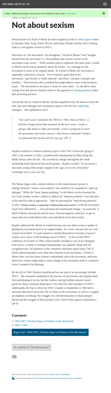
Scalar (28, 378)
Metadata (66, 374)
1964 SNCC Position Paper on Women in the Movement (43, 321)
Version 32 (16, 374)
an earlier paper (83, 39)
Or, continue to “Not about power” (31, 347)
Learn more (71, 13)
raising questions (82, 90)
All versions (55, 374)
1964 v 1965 (20, 325)
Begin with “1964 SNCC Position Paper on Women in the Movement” (50, 332)
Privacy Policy (61, 378)
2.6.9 (34, 378)
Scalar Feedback (75, 378)
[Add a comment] (16, 357)
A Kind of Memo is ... (22, 18)
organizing (83, 106)
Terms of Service (46, 378)
